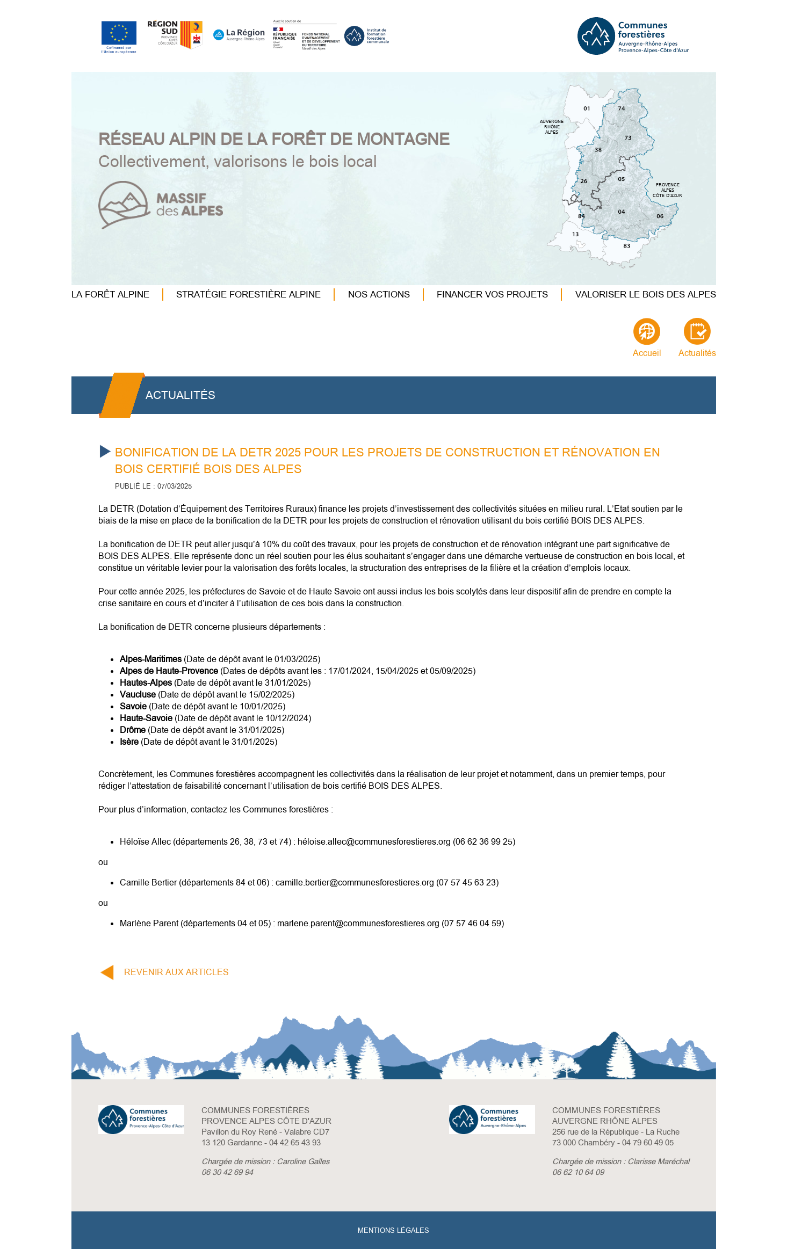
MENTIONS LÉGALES (393, 1230)
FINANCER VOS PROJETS (492, 294)
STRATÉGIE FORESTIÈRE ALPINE (248, 294)
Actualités (697, 353)
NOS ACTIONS (379, 294)
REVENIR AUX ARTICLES (176, 972)
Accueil (647, 353)
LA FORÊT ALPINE (110, 294)
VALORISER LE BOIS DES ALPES (645, 294)
